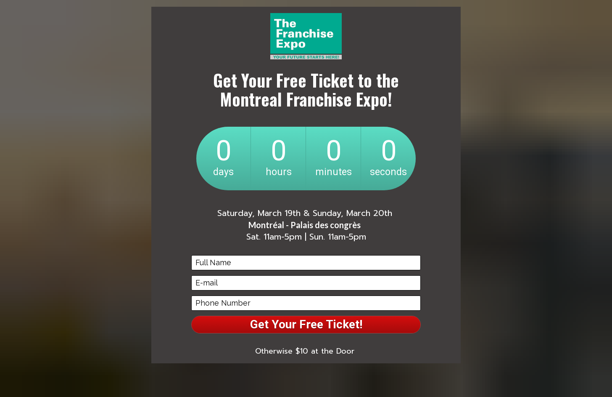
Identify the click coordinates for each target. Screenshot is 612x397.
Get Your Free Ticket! (306, 324)
